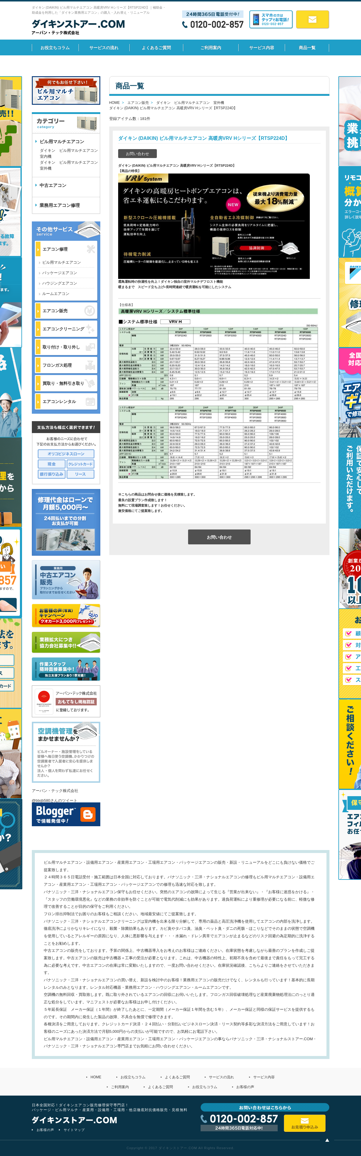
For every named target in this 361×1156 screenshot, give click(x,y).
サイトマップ (74, 1130)
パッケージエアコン (59, 273)
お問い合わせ (137, 153)
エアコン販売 (69, 310)
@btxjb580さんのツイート (54, 800)
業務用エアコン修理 (60, 205)
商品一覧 (307, 47)
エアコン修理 (69, 249)
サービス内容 (261, 47)
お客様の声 (245, 1087)
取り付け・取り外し (69, 347)
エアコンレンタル (69, 401)
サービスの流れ (103, 47)
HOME (95, 1077)
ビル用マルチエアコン (61, 262)
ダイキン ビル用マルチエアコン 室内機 (69, 153)
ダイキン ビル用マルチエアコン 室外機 (70, 165)
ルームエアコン (55, 293)
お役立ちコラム (55, 47)
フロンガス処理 (69, 365)
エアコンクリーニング (69, 329)
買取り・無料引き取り (69, 383)
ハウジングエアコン (59, 283)
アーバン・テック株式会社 (55, 790)
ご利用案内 (210, 47)
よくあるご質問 (156, 47)
